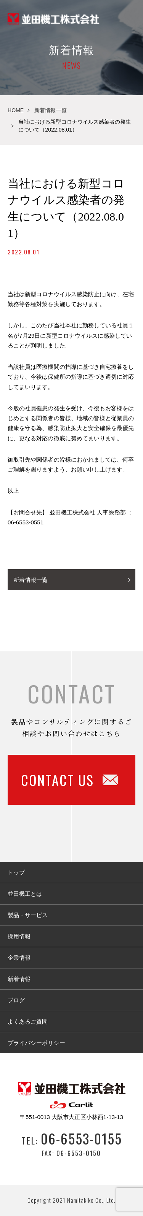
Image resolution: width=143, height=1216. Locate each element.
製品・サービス (28, 915)
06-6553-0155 (81, 1138)
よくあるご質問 (28, 1021)
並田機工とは (25, 894)
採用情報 (19, 936)
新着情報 (19, 979)
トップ (16, 872)
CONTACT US (69, 780)
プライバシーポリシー (36, 1043)
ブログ (16, 1000)
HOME (16, 110)
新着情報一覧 (50, 110)
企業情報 (19, 957)
